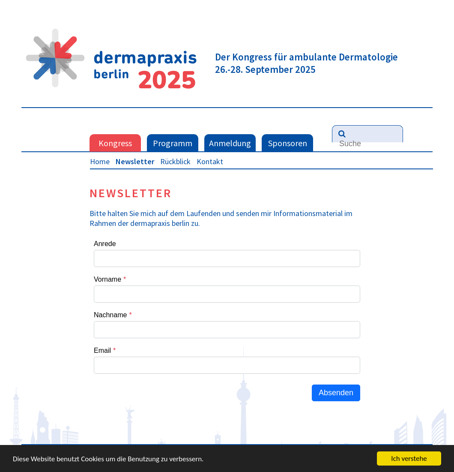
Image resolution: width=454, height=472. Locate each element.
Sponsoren (287, 143)
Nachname (110, 315)
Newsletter (135, 161)
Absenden (336, 392)
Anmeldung (230, 143)
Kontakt (210, 161)
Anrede (105, 243)
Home (100, 161)
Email (102, 350)
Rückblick (175, 161)
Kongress (115, 143)
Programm (172, 143)
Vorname (107, 279)
